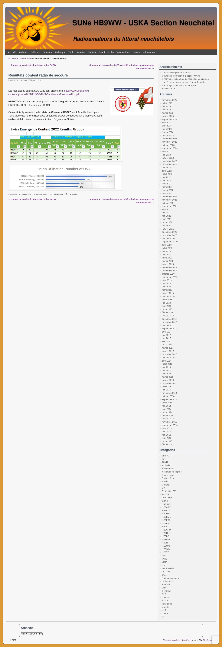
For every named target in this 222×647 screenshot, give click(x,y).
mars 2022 (167, 187)
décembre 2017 (169, 319)
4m (163, 459)
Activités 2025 (169, 88)
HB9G (165, 526)
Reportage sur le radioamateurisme (179, 85)
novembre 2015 (169, 383)
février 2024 (167, 132)
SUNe (165, 600)
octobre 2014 (168, 396)
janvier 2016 (168, 380)
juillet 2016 (167, 364)
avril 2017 (166, 341)
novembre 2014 (169, 393)
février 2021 (167, 225)
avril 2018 (166, 306)
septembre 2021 (170, 206)
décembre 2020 (169, 232)
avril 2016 (166, 373)
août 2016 (167, 361)
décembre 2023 (169, 138)
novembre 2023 (169, 142)
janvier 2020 (168, 264)
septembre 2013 (170, 425)
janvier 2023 (168, 158)
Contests (47, 52)
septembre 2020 (170, 241)
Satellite (166, 584)
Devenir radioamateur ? (145, 52)
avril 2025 (166, 109)
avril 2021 (166, 219)
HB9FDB (166, 520)
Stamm (165, 597)
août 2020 (167, 245)
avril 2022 (166, 183)
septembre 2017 (170, 328)
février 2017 (167, 348)
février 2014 (167, 415)
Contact (92, 52)
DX (163, 488)
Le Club (81, 52)
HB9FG (165, 523)
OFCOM (166, 571)
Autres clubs (168, 475)
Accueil (12, 52)
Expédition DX (169, 491)
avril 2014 (166, 409)
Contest (29, 58)
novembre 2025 (169, 100)
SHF (164, 594)
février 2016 (167, 377)
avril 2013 (166, 438)
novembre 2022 (169, 164)
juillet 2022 (167, 174)
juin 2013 (166, 431)
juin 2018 (166, 303)
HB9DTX (166, 513)
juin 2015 (166, 390)
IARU (164, 559)
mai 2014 (166, 406)
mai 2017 (166, 338)
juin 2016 (166, 367)
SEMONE (166, 591)
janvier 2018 (168, 315)
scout (164, 588)
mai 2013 (166, 435)
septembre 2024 (170, 119)
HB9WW (37, 194)
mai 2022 (166, 180)
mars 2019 (167, 290)
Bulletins (35, 52)
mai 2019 (166, 283)
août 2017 (167, 332)
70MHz (165, 462)
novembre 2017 (169, 322)
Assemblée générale (172, 472)
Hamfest (166, 504)
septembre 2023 (170, 148)
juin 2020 (166, 251)
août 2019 (167, 280)
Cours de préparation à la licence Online (181, 76)
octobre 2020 (168, 238)
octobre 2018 (168, 296)
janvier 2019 (168, 293)
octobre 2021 (168, 203)
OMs (164, 575)
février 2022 (167, 190)
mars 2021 (167, 222)
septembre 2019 (170, 277)
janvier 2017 (168, 351)
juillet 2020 (167, 248)
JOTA (164, 562)
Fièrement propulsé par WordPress (177, 640)
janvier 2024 (168, 135)
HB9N (165, 543)
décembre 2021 (169, 196)
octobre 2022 (168, 167)
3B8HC (165, 456)
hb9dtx (39, 80)
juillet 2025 (167, 103)
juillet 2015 (167, 386)
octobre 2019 (168, 274)
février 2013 (167, 444)
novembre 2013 (169, 422)
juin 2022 (166, 177)
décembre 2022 (169, 161)
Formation (167, 497)
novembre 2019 (169, 270)
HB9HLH (166, 533)
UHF (164, 610)
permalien (73, 194)
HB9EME (166, 517)
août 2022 (167, 171)
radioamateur (168, 581)
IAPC (164, 555)
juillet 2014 (167, 402)
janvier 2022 (168, 193)
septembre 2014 (170, 399)
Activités (23, 52)
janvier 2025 (168, 116)
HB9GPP (166, 530)
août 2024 (167, 122)
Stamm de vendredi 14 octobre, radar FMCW (32, 65)
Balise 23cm (168, 478)
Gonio (165, 501)
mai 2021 (166, 216)
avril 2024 (166, 126)
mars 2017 (167, 344)
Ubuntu (165, 607)
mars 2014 (167, 412)
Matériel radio (168, 568)
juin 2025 (166, 106)
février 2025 (167, 113)
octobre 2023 (168, 145)
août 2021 (167, 209)
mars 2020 (167, 258)
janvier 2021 (168, 229)
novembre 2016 (169, 354)
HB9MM (166, 539)
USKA (165, 613)
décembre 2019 (169, 267)
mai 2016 (166, 370)
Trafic (71, 52)
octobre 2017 (168, 325)
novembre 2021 (169, 200)
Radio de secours (55, 194)
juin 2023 (166, 155)
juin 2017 (166, 335)
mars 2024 (167, 129)
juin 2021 (166, 212)
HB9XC (44, 194)
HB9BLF (166, 510)
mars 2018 (167, 309)
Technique (60, 52)
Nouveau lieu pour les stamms (176, 72)
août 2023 (167, 151)
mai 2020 (166, 254)
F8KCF (165, 494)
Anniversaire (168, 468)
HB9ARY (166, 507)
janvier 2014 (168, 418)
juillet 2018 (167, 299)
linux (164, 565)
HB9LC (165, 536)
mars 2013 (167, 441)
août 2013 (167, 428)
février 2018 (167, 312)
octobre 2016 (168, 357)
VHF (164, 617)
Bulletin (165, 481)
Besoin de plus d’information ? (114, 52)
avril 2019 (166, 286)
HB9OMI (166, 546)
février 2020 (167, 261)
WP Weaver (207, 640)
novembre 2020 (169, 235)
